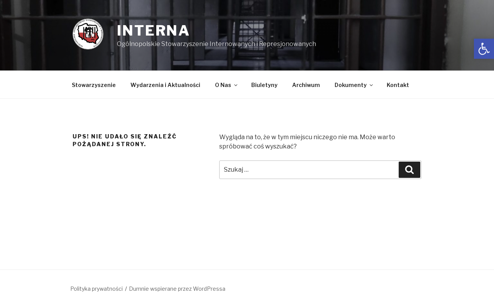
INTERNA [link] (153, 30)
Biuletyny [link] (264, 85)
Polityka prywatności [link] (96, 288)
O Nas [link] (227, 85)
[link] (484, 49)
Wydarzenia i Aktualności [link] (165, 85)
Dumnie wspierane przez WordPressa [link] (177, 288)
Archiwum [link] (306, 85)
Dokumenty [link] (354, 85)
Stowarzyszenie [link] (94, 85)
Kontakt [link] (398, 85)
